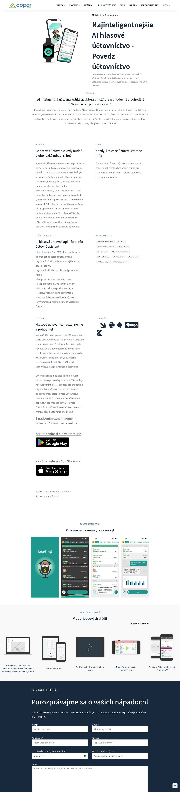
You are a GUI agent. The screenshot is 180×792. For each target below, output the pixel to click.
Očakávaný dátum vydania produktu (49, 751)
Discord (55, 496)
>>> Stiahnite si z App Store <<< (58, 461)
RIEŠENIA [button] (88, 5)
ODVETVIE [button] (73, 5)
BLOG (122, 5)
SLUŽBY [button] (60, 5)
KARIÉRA (133, 5)
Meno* (35, 724)
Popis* (35, 764)
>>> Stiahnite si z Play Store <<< (59, 433)
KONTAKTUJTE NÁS (149, 5)
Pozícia (95, 737)
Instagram (44, 496)
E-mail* (95, 724)
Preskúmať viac (139, 623)
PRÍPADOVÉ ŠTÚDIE (107, 5)
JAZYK (165, 5)
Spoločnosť (37, 737)
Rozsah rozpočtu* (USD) (103, 751)
